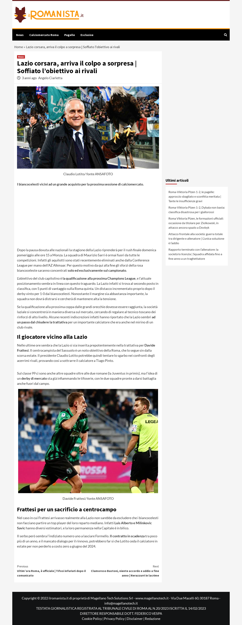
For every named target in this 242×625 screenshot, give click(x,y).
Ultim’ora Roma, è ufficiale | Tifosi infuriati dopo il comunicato (52, 570)
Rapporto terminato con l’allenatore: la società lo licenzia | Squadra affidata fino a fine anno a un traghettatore (195, 254)
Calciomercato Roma (44, 35)
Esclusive (87, 35)
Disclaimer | (136, 618)
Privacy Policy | (115, 618)
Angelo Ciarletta (50, 78)
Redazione (152, 618)
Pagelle (69, 35)
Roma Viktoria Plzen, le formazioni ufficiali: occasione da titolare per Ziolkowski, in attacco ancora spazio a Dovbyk (196, 223)
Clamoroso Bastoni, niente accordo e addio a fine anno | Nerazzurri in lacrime (123, 570)
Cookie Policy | (93, 618)
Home (18, 47)
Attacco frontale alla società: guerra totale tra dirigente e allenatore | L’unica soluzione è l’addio (196, 238)
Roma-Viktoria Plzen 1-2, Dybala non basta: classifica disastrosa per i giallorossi (196, 210)
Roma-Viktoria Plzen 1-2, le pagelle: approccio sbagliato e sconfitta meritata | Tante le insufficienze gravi (194, 196)
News (20, 35)
